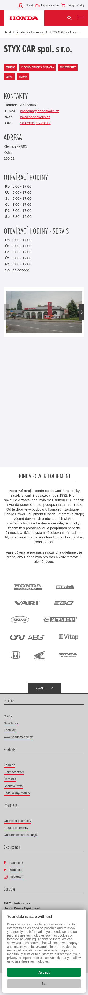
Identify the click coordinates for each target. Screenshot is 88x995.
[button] (81, 312)
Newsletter (11, 723)
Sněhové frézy (13, 786)
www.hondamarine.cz (18, 737)
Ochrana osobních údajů (20, 835)
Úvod (7, 32)
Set (44, 983)
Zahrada (9, 765)
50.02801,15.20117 (35, 123)
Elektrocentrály (14, 772)
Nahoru (40, 688)
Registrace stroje (50, 5)
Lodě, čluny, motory (17, 793)
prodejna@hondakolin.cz (39, 111)
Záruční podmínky (16, 828)
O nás (8, 716)
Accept (44, 972)
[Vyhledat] (69, 18)
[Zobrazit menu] (80, 18)
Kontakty (10, 730)
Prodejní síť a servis (29, 32)
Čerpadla (10, 779)
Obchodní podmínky (17, 821)
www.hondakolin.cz (35, 117)
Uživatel (28, 5)
